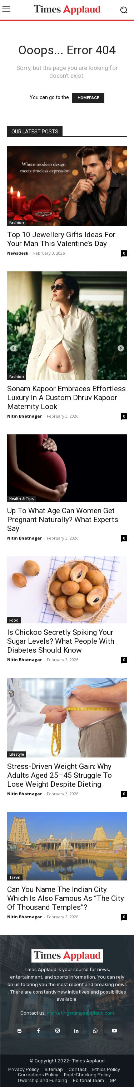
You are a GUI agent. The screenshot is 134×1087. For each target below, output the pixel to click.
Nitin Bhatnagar (24, 416)
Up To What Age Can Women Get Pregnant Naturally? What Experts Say (62, 519)
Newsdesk (17, 253)
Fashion (16, 222)
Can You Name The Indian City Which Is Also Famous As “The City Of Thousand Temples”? (65, 898)
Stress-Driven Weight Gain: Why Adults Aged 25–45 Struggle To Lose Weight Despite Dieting (59, 775)
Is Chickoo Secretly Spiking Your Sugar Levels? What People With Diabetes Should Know (60, 641)
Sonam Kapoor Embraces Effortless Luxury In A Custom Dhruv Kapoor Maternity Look (66, 397)
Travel (14, 877)
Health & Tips (21, 498)
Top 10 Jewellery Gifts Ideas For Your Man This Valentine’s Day (61, 239)
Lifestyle (16, 754)
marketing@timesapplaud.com (80, 1013)
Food (14, 620)
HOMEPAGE (88, 98)
